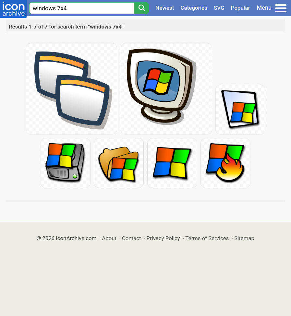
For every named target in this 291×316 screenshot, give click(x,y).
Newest (164, 8)
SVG (219, 8)
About (109, 238)
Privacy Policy (163, 238)
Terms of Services (207, 238)
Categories (193, 8)
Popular (240, 8)
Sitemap (244, 238)
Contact (131, 238)
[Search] (141, 8)
